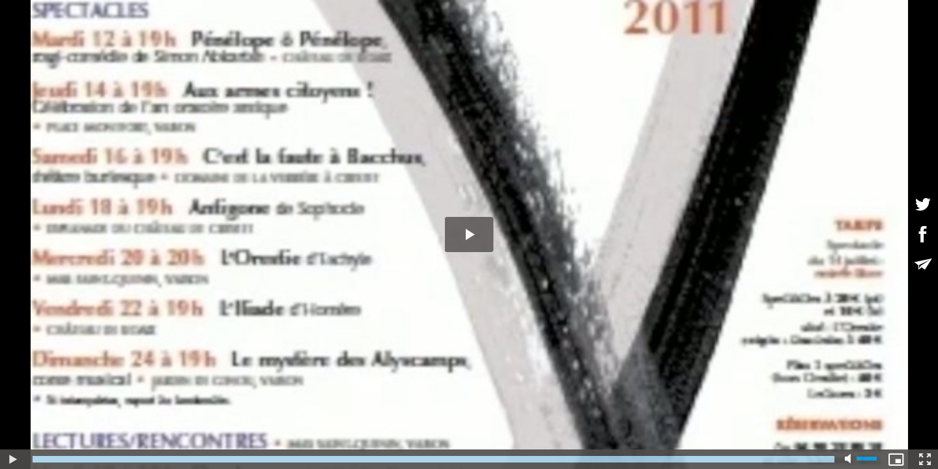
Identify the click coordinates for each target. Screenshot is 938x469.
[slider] (433, 459)
